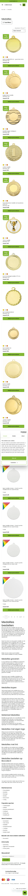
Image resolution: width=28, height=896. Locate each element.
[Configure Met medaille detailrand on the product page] (13, 318)
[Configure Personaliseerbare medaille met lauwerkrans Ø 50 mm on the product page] (13, 210)
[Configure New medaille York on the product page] (13, 354)
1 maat (4, 492)
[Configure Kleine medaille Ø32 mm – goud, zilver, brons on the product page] (13, 65)
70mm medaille (13, 241)
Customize (14, 462)
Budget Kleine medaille (13, 96)
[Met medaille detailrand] (13, 297)
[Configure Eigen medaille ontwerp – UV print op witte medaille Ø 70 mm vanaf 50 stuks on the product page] (13, 610)
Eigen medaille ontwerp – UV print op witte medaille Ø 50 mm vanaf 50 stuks (12, 489)
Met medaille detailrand (13, 312)
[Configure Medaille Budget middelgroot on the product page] (13, 137)
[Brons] (7, 57)
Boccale (3, 9)
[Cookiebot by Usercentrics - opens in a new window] (20, 432)
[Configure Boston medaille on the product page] (13, 390)
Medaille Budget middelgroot (13, 131)
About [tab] (23, 436)
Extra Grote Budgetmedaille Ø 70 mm (13, 276)
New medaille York (13, 348)
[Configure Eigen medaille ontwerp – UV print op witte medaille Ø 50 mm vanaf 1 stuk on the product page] (13, 572)
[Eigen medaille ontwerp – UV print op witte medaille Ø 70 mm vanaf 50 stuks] (13, 588)
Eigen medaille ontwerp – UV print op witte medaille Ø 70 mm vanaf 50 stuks (12, 600)
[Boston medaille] (13, 369)
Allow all (14, 458)
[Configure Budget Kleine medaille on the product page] (13, 101)
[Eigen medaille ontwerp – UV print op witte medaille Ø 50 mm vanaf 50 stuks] (13, 476)
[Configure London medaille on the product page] (13, 173)
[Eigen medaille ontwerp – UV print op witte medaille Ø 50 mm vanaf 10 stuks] (13, 513)
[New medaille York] (13, 333)
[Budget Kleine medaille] (13, 81)
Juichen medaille (13, 420)
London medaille (13, 167)
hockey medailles (18, 654)
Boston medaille (13, 384)
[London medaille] (13, 152)
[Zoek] (20, 5)
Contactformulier (10, 871)
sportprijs (6, 635)
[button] (7, 22)
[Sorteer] (19, 30)
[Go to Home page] (8, 5)
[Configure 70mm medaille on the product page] (13, 246)
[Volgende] (23, 617)
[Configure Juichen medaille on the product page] (13, 426)
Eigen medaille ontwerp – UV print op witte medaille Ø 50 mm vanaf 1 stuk (12, 563)
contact (14, 782)
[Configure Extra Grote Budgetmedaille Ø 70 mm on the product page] (13, 282)
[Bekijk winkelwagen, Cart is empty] (23, 4)
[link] (3, 617)
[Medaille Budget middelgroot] (13, 117)
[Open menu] (2, 5)
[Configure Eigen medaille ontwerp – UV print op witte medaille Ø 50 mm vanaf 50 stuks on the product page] (13, 498)
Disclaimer (22, 883)
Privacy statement (14, 883)
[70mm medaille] (13, 226)
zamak (16, 719)
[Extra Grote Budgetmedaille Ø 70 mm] (13, 262)
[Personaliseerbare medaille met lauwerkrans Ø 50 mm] (13, 188)
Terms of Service (14, 864)
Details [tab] (14, 436)
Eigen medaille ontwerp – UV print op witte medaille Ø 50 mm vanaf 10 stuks (12, 526)
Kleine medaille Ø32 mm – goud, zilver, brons (13, 60)
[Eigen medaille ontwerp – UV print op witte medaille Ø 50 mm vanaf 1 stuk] (13, 550)
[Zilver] (5, 57)
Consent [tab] (5, 436)
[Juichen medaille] (13, 405)
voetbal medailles (8, 654)
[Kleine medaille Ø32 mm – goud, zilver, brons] (13, 45)
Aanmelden (6, 859)
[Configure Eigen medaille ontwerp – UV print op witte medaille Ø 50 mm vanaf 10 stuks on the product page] (13, 535)
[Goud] (3, 57)
